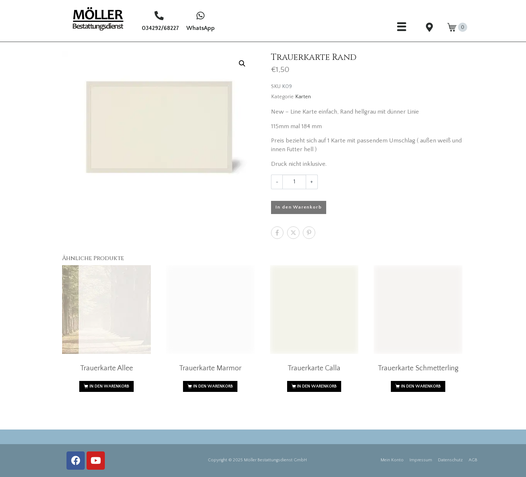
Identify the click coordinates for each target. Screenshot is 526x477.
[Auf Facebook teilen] (277, 232)
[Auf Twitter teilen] (293, 232)
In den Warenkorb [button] (109, 386)
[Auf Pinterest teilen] (309, 232)
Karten (303, 97)
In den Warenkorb (298, 207)
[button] (242, 63)
